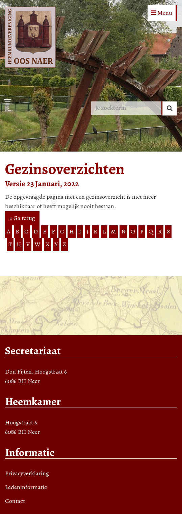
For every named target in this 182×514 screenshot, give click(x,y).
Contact (15, 501)
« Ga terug (22, 218)
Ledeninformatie (26, 487)
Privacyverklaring (27, 473)
